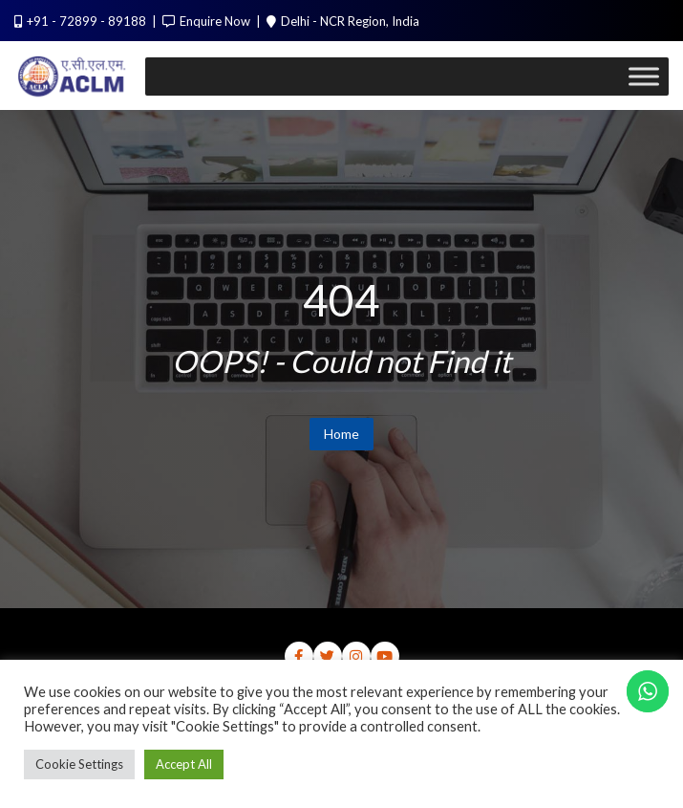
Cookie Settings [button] (79, 764)
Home (341, 434)
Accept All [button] (184, 764)
